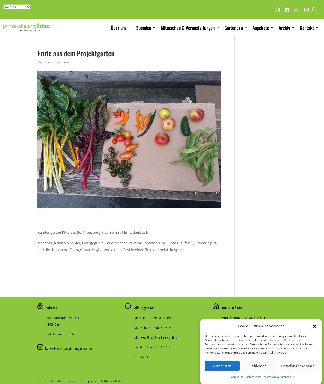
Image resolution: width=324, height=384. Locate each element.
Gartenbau (233, 27)
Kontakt (307, 27)
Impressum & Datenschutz (245, 380)
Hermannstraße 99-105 (63, 318)
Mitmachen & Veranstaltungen (188, 27)
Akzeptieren (222, 370)
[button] (314, 330)
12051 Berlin (55, 325)
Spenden (143, 27)
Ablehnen (259, 370)
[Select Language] (16, 6)
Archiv (284, 27)
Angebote (260, 27)
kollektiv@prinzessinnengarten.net (67, 349)
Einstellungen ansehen (298, 370)
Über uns (118, 27)
